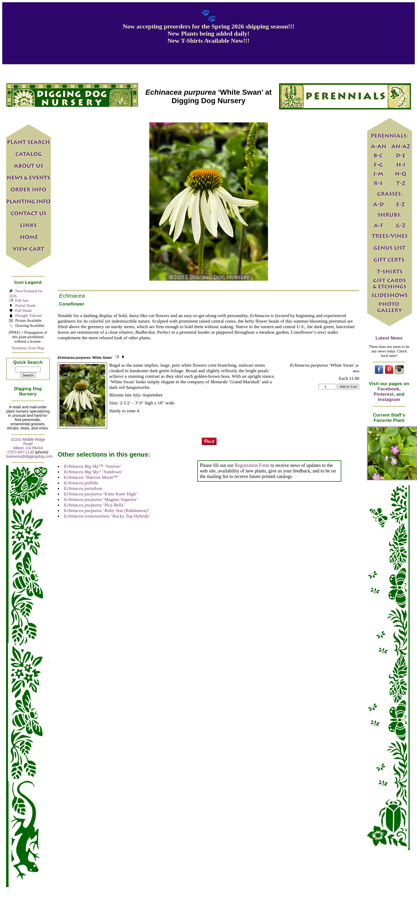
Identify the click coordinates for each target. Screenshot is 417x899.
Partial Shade (25, 305)
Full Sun (21, 300)
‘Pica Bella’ (94, 505)
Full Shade (23, 310)
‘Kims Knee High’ (100, 493)
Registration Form (251, 465)
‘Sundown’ (93, 471)
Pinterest (384, 394)
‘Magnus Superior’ (101, 499)
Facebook (388, 388)
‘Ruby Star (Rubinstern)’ (106, 510)
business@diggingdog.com (29, 456)
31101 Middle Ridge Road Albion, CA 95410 (28, 443)
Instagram (389, 399)
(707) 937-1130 (20, 452)
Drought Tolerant (28, 315)
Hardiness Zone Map (28, 348)
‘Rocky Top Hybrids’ (107, 516)
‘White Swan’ (85, 358)
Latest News (389, 338)
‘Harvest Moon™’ (91, 477)
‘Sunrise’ (92, 466)
